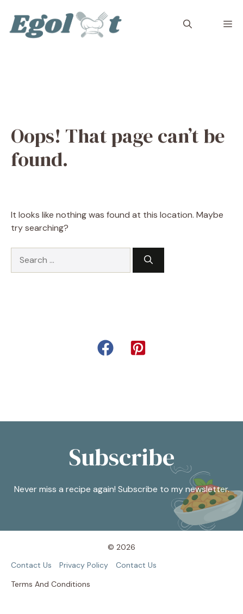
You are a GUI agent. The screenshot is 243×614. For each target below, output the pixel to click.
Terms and (30, 584)
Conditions (70, 584)
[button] (187, 24)
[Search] (148, 260)
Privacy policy (83, 565)
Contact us (31, 565)
